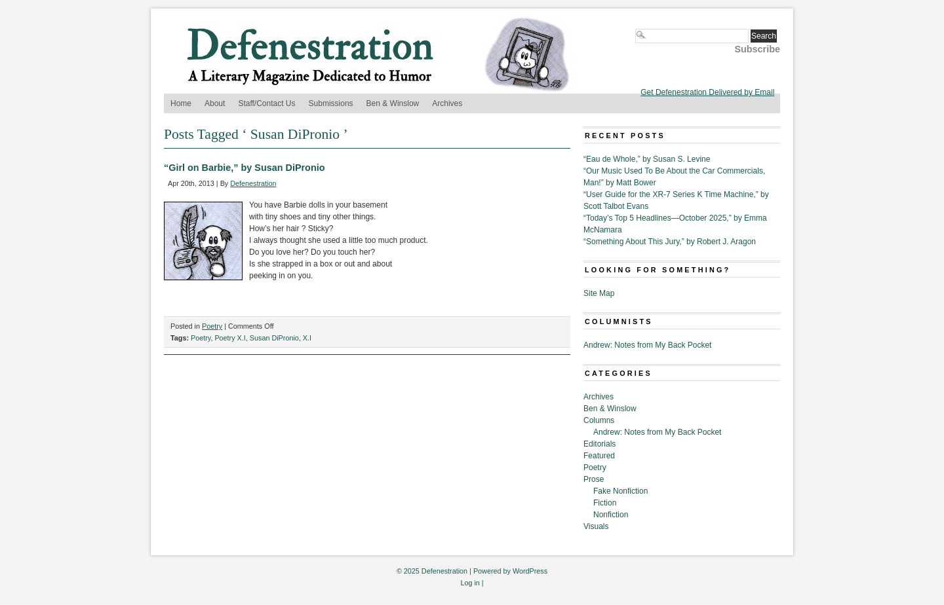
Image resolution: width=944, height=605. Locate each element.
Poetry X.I (229, 338)
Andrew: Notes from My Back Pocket (647, 345)
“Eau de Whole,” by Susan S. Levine (646, 159)
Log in (469, 583)
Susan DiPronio (274, 338)
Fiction (604, 502)
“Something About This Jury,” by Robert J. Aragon (669, 241)
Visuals (595, 526)
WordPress (530, 571)
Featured (599, 455)
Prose (593, 479)
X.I (307, 338)
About (215, 103)
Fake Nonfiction (620, 491)
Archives (447, 103)
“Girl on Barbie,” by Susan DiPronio (244, 167)
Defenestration (253, 183)
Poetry (212, 326)
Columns (598, 420)
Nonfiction (610, 514)
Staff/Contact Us (266, 103)
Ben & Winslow (393, 103)
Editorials (599, 444)
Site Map (598, 293)
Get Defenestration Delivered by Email (707, 92)
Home (180, 103)
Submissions (331, 103)
